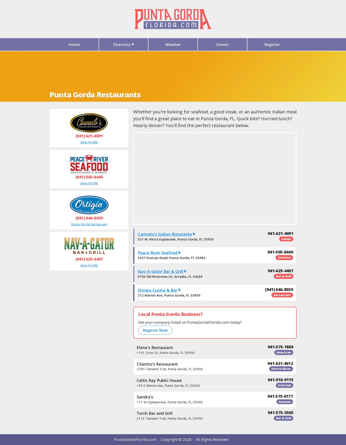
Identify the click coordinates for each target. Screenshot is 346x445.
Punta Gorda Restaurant (89, 224)
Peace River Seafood (157, 252)
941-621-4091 (280, 233)
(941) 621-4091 (89, 136)
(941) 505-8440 (89, 177)
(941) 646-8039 (89, 218)
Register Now (155, 330)
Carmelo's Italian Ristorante (165, 234)
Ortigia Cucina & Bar (157, 290)
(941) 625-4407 (89, 259)
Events (222, 44)
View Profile (89, 142)
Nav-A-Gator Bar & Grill (160, 271)
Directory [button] (123, 44)
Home (74, 44)
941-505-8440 (280, 252)
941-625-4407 (280, 270)
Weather (173, 44)
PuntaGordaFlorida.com (135, 439)
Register (272, 44)
